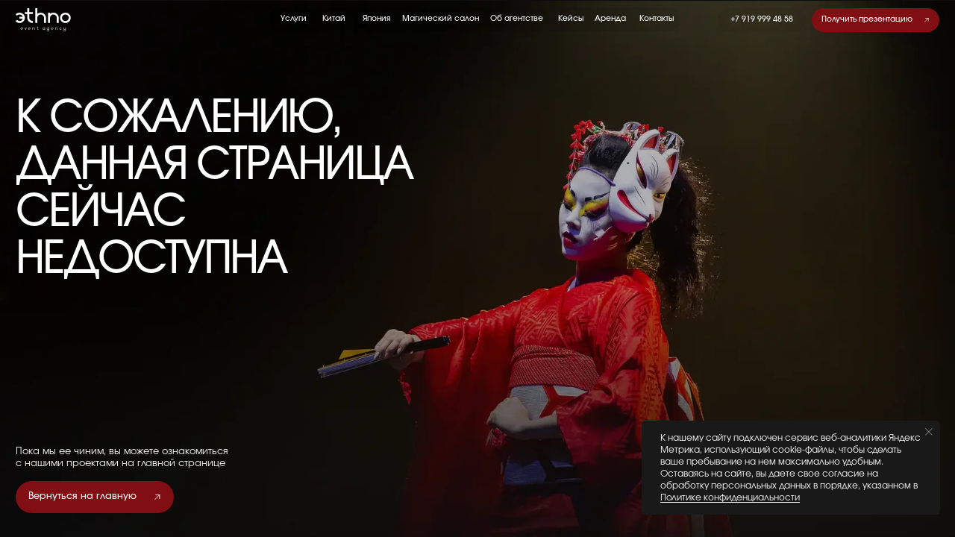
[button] (875, 20)
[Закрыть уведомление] (928, 431)
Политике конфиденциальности (730, 497)
